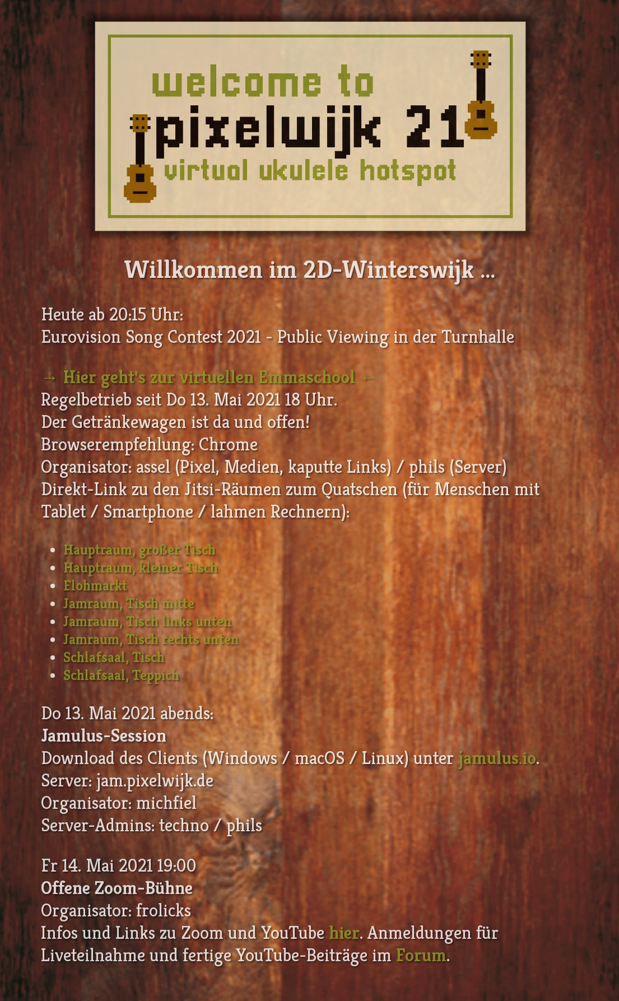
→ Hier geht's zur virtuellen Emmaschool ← (209, 377)
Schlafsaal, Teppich (121, 675)
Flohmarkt (95, 585)
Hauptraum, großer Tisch (139, 549)
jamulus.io (497, 758)
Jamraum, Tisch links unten (147, 621)
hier (344, 932)
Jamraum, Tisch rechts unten (151, 639)
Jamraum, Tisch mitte (128, 603)
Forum (421, 955)
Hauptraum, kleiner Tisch (140, 567)
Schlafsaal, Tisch (114, 657)
